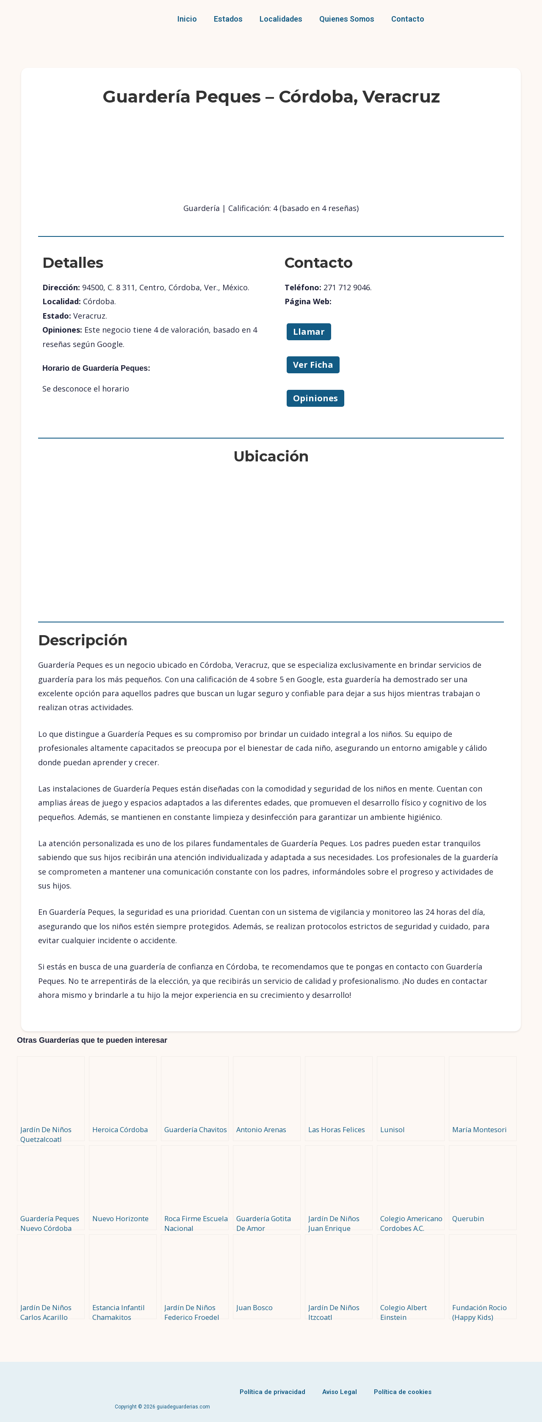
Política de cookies (402, 1392)
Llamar (309, 331)
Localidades (281, 18)
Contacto (407, 18)
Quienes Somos (346, 18)
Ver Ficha (313, 364)
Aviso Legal (339, 1392)
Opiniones (315, 398)
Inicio (187, 18)
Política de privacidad (272, 1392)
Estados (228, 18)
